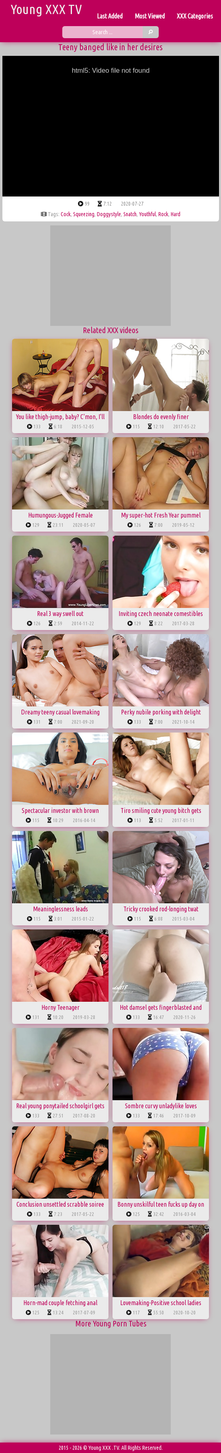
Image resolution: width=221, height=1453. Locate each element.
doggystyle (109, 214)
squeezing (83, 214)
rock (163, 214)
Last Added (110, 16)
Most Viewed (150, 16)
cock (66, 214)
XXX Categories (195, 16)
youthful (147, 214)
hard (175, 214)
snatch (130, 214)
